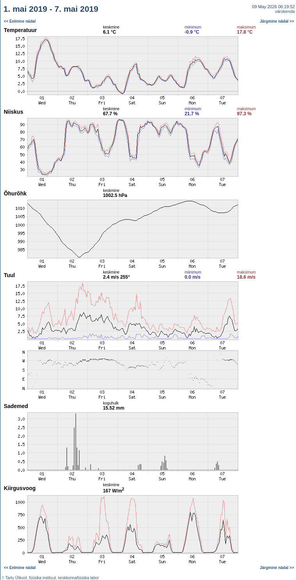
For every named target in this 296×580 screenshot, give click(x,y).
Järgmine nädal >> (277, 21)
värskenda (285, 11)
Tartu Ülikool (16, 578)
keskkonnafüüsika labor (78, 578)
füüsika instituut (42, 578)
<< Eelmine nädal (20, 21)
